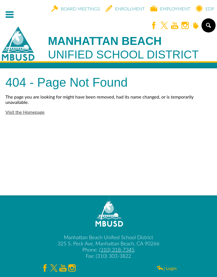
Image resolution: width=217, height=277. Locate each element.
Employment (170, 8)
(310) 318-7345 (117, 250)
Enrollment (125, 8)
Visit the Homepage (25, 112)
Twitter (164, 26)
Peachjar (195, 26)
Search (208, 27)
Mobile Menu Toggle (10, 14)
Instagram (185, 26)
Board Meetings (75, 8)
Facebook (153, 26)
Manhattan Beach (123, 48)
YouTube (174, 26)
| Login (167, 268)
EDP (205, 8)
